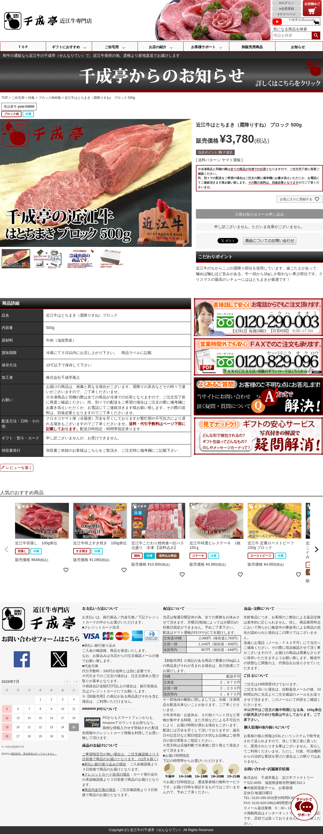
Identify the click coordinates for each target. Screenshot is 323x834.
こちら (93, 450)
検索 (316, 35)
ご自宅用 (112, 47)
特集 (31, 98)
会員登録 (287, 8)
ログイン (287, 3)
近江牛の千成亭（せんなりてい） (156, 830)
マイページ (287, 14)
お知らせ (298, 47)
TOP (4, 98)
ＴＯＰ (23, 47)
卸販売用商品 (252, 47)
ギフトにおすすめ (66, 47)
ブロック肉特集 (49, 98)
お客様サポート (203, 47)
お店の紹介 (157, 47)
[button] (6, 549)
